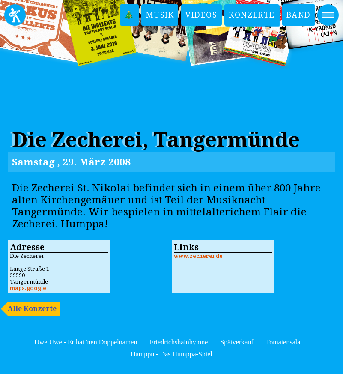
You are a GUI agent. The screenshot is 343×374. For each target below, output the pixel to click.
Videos (201, 14)
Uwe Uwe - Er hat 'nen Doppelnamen (85, 342)
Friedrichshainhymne (178, 342)
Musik (160, 14)
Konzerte (252, 14)
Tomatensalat (284, 342)
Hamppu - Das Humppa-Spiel (171, 354)
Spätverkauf (236, 342)
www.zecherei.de (198, 256)
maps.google (28, 288)
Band (298, 14)
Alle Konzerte (32, 309)
